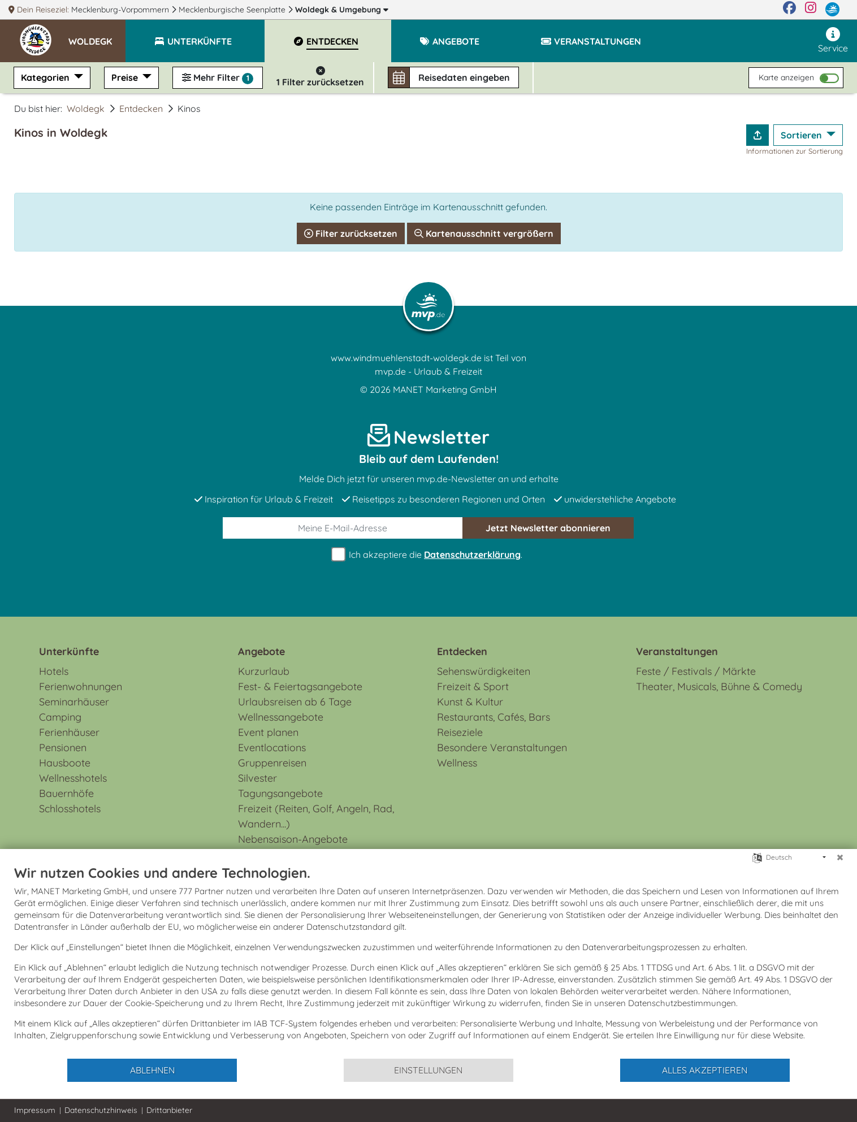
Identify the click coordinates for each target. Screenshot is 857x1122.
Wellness (457, 762)
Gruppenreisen (272, 762)
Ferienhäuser (69, 732)
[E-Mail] (343, 528)
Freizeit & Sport (473, 686)
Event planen (268, 732)
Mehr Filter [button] (217, 78)
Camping (60, 717)
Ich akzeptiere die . (428, 555)
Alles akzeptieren (704, 1070)
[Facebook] (789, 9)
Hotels (53, 671)
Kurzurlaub (263, 671)
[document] (428, 961)
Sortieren (802, 135)
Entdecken (141, 108)
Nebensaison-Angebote (293, 839)
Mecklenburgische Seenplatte (233, 10)
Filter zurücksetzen (350, 233)
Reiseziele (460, 732)
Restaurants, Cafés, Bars (493, 717)
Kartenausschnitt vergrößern (483, 233)
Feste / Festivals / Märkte (696, 671)
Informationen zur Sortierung (794, 150)
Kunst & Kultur (470, 701)
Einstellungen (428, 1070)
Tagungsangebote (280, 793)
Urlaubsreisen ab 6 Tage (295, 701)
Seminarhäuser (74, 701)
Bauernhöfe (66, 793)
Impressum (34, 1110)
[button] (96, 36)
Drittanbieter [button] (169, 1110)
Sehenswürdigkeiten (483, 671)
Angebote (261, 651)
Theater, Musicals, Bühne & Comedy (719, 686)
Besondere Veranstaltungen (502, 747)
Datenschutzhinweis (100, 1110)
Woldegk (341, 10)
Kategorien (46, 77)
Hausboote (64, 762)
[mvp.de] (832, 9)
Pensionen (62, 747)
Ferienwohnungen (80, 686)
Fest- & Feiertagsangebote (300, 686)
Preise (125, 77)
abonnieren (548, 528)
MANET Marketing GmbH (445, 389)
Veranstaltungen (677, 651)
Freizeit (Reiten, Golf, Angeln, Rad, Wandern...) (316, 816)
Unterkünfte (69, 651)
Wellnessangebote (280, 717)
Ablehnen (152, 1070)
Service (833, 40)
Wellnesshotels (73, 778)
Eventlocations (272, 747)
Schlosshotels (70, 808)
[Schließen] (840, 857)
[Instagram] (810, 9)
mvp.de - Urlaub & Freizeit (428, 371)
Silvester (257, 778)
